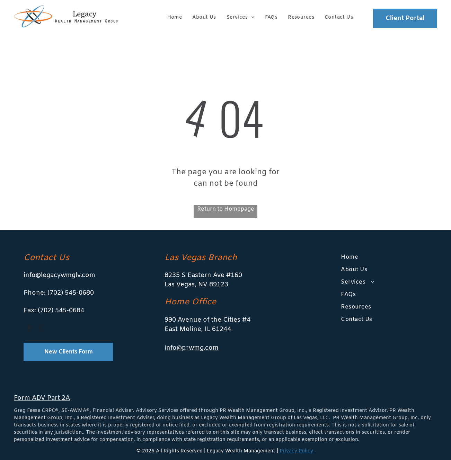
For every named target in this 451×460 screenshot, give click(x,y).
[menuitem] (174, 17)
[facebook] (29, 329)
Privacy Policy (297, 451)
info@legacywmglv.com (59, 275)
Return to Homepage (225, 209)
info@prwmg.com (192, 348)
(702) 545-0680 (70, 293)
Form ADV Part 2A (42, 398)
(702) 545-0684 (61, 310)
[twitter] (39, 329)
